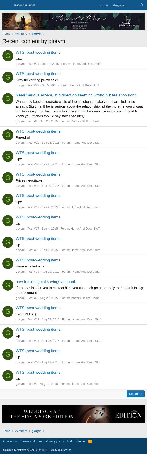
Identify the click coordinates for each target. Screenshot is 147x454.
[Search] (141, 5)
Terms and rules (31, 441)
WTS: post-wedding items (38, 52)
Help (70, 441)
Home (81, 441)
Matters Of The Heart (85, 121)
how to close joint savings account (45, 282)
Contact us (10, 441)
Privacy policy (55, 441)
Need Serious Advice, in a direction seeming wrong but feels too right (76, 95)
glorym (20, 63)
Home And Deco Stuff (86, 63)
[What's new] (132, 5)
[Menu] (6, 5)
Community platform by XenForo (37, 449)
